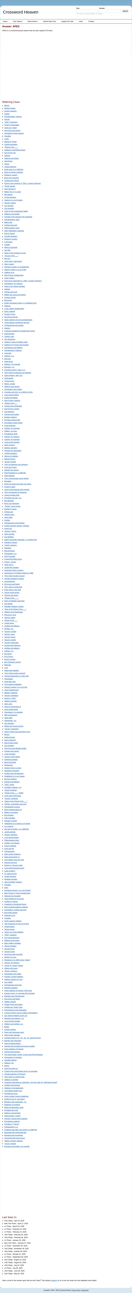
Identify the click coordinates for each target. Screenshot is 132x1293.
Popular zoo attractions (12, 451)
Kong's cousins (9, 659)
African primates (10, 946)
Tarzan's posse (9, 637)
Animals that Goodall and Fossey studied (19, 1046)
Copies (6, 114)
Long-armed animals (11, 442)
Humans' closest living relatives (15, 1119)
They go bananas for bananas (15, 492)
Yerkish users (9, 515)
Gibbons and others (11, 158)
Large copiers (9, 278)
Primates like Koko (11, 1110)
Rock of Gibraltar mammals (14, 601)
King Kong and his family (13, 954)
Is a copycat (8, 826)
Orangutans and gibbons (13, 348)
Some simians (9, 445)
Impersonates (9, 334)
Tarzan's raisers (10, 203)
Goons (6, 164)
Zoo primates (9, 746)
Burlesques (8, 765)
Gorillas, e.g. (9, 629)
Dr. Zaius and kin (10, 874)
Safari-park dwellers (11, 670)
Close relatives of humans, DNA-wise (18, 991)
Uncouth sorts (9, 949)
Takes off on (8, 565)
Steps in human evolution (13, 172)
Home (5, 21)
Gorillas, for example (12, 428)
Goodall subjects (10, 1060)
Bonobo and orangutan (12, 1041)
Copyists (7, 918)
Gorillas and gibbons (11, 626)
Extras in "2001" (10, 698)
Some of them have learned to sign (17, 732)
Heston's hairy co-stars (12, 768)
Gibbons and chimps (11, 387)
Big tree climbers (10, 779)
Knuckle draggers (10, 236)
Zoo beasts (8, 604)
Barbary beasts (10, 108)
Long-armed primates (12, 1021)
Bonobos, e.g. (9, 367)
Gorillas (7, 520)
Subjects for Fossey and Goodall (16, 345)
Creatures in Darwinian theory (15, 904)
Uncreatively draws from (13, 1091)
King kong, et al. (10, 615)
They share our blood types (14, 1077)
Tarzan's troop (9, 952)
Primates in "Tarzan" (11, 1124)
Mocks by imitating (11, 456)
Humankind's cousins (12, 807)
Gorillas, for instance (11, 843)
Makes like (8, 222)
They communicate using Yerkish (16, 478)
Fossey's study (9, 487)
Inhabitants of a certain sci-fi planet (17, 824)
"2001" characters (11, 122)
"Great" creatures (10, 971)
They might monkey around (14, 576)
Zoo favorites (9, 723)
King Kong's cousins (11, 409)
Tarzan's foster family (12, 757)
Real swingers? (10, 189)
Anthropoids (8, 378)
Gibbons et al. (9, 272)
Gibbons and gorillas (11, 214)
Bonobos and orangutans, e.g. (15, 1102)
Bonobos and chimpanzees (14, 996)
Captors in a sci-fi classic (13, 200)
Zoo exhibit (8, 982)
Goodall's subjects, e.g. (13, 787)
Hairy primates (9, 818)
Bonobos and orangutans (13, 1135)
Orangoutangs (9, 581)
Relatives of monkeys (12, 1105)
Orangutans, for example (13, 712)
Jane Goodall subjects (12, 1043)
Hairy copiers (9, 264)
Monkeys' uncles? (11, 175)
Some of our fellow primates (14, 286)
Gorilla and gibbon (11, 398)
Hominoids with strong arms (14, 1138)
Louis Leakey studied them (14, 309)
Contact (91, 21)
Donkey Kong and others (13, 1004)
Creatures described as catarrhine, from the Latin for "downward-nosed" (30, 1082)
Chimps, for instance (11, 437)
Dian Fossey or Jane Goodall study (17, 893)
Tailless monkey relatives (13, 1141)
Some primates (10, 426)
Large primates (9, 754)
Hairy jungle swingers (12, 1035)
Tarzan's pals (9, 336)
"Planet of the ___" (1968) (13, 793)
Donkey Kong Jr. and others (14, 1099)
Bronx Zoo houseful (11, 178)
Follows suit (8, 512)
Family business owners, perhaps (16, 526)
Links (81, 21)
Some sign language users (14, 1032)
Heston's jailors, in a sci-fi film (15, 270)
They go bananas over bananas (16, 465)
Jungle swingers (10, 167)
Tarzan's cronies (10, 632)
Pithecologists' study (11, 228)
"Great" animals (10, 1144)
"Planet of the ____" (11, 598)
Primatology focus (11, 1094)
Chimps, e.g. (9, 651)
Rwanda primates (10, 879)
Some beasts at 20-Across (14, 899)
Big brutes (8, 300)
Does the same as (11, 1068)
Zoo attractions (9, 339)
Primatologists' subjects (13, 117)
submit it (54, 1280)
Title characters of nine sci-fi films (16, 924)
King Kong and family (12, 999)
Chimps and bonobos (12, 1052)
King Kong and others (12, 131)
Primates (7, 885)
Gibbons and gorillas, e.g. (13, 1024)
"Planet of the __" (10, 403)
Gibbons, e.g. (9, 356)
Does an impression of (12, 707)
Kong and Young (10, 467)
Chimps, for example (12, 439)
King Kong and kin (11, 317)
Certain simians (10, 1030)
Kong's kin (8, 529)
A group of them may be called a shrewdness (21, 1013)
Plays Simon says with (12, 590)
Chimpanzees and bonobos (14, 523)
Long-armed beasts (11, 837)
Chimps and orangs (11, 751)
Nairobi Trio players (11, 470)
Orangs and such (10, 863)
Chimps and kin (10, 298)
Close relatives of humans (13, 1049)
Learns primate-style (11, 495)
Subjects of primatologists (13, 1088)
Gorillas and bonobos (12, 1085)
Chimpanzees (9, 851)
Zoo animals (8, 206)
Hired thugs (8, 362)
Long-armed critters (11, 395)
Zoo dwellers (9, 537)
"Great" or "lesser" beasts (13, 966)
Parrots (7, 119)
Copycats (7, 353)
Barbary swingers (10, 448)
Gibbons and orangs (11, 940)
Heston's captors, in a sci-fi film (15, 687)
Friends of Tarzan (10, 542)
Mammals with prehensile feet (15, 1133)
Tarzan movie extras (11, 593)
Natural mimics (9, 459)
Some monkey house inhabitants (16, 1096)
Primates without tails (12, 420)
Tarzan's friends (10, 462)
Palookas (7, 548)
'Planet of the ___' (11, 620)
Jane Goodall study (11, 690)
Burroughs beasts (10, 913)
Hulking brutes (9, 737)
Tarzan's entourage (11, 643)
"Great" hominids (10, 790)
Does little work (10, 682)
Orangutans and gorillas (13, 389)
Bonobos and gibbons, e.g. (14, 1018)
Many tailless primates (12, 943)
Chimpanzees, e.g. (11, 1127)
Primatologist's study (12, 220)
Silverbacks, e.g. (10, 721)
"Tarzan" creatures (11, 799)
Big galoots (8, 195)
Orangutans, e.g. (10, 554)
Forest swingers (10, 197)
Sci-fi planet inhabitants (13, 684)
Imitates (7, 289)
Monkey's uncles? (11, 239)
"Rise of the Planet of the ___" (15, 609)
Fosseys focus (10, 562)
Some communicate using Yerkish (16, 490)
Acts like (7, 250)
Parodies (7, 136)
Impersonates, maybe (12, 1116)
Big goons (8, 654)
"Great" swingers (10, 545)
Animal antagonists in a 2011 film (16, 676)
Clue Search (17, 21)
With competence (10, 715)
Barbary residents (10, 693)
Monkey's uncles (10, 509)
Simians (7, 156)
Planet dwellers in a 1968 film (15, 473)
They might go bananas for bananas (17, 373)
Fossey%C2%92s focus (13, 559)
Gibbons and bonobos (12, 1113)
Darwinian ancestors (11, 771)
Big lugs (7, 259)
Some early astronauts (12, 796)
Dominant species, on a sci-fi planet (17, 890)
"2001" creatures (10, 935)
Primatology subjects (12, 1121)
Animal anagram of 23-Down (14, 1074)
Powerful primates (11, 760)
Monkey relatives (10, 417)
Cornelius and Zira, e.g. (13, 498)
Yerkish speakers (10, 453)
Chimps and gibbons (11, 782)
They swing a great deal (13, 587)
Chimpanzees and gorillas (13, 325)
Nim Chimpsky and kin (12, 662)
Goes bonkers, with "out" (13, 375)
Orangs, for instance (11, 963)
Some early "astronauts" (13, 261)
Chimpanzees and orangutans (15, 1010)
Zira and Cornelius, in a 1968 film (16, 829)
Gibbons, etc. (9, 1063)
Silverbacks (8, 679)
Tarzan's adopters (10, 835)
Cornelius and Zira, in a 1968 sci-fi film (18, 392)
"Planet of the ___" (11, 147)
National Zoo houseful (12, 896)
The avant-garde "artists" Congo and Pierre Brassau (23, 1055)
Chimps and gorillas (11, 414)
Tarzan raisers (9, 929)
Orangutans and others (12, 974)
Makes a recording (11, 812)
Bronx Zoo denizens (11, 503)
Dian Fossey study (11, 743)
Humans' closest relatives (13, 977)
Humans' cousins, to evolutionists (16, 267)
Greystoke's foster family (13, 423)
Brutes (6, 1027)
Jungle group (9, 623)
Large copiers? (9, 871)
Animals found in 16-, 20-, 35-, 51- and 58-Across (22, 1038)
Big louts (7, 359)
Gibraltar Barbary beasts (13, 606)
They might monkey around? (14, 673)
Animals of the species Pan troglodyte (18, 217)
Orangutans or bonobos (13, 1057)
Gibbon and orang (11, 968)
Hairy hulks (8, 517)
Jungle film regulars (11, 567)
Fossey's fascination (11, 125)
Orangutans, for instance (13, 284)
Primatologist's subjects (13, 350)
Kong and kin (9, 849)
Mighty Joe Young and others (15, 295)
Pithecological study (11, 840)
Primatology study (11, 434)
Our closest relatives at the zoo (15, 1016)
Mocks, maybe (9, 384)
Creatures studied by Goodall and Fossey (19, 331)
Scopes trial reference (12, 645)
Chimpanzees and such (13, 985)
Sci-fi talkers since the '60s (14, 860)
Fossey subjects (10, 846)
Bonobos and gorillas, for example (16, 1146)
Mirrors (6, 734)
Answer (102, 8)
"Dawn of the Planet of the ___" (16, 801)
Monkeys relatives (11, 988)
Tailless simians (10, 1002)
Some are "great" (10, 128)
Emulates (7, 481)
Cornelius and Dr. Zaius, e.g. (14, 370)
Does (6, 888)
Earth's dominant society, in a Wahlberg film (20, 303)
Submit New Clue (49, 21)
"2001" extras (9, 785)
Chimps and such (10, 292)
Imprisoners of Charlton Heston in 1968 (18, 573)
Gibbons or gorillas (11, 1080)
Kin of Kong (8, 657)
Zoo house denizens (11, 938)
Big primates (9, 815)
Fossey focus (9, 381)
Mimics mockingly (10, 247)
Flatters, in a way (10, 431)
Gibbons (7, 306)
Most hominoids (10, 762)
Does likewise (9, 476)
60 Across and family (12, 584)
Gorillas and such (10, 225)
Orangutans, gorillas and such (15, 910)
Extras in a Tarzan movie (13, 865)
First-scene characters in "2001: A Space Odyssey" (23, 281)
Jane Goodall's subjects (13, 882)
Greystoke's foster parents (14, 133)
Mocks (6, 1066)
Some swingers (10, 740)
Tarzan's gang (9, 634)
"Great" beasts (9, 186)
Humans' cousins (10, 821)
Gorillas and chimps (11, 181)
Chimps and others (11, 595)
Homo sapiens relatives (13, 921)
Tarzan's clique (9, 618)
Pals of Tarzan (9, 233)
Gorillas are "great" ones (13, 1007)
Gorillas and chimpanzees (13, 773)
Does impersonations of (13, 810)
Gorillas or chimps (11, 901)
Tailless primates (10, 701)
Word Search (32, 21)
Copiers (7, 245)
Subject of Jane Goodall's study (16, 342)
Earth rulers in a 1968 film (13, 169)
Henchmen (8, 161)
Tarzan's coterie (10, 640)
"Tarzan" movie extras (12, 506)
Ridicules (7, 665)
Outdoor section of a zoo (13, 979)
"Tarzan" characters (11, 729)
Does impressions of (11, 857)
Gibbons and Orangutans (13, 612)
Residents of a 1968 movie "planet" (17, 960)
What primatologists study (13, 1107)
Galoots (7, 328)
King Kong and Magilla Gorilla (15, 748)
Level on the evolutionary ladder (16, 211)
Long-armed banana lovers (14, 868)
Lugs (6, 668)
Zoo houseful (9, 208)
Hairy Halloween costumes (14, 231)
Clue (77, 8)
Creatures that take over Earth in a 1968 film (20, 1130)
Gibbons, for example (12, 364)
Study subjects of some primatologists (18, 320)
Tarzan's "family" (10, 531)
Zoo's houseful (9, 556)
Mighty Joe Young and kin (13, 726)
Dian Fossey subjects (12, 400)
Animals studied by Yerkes (14, 579)
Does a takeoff (9, 311)
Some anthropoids (11, 709)
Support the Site (67, 21)
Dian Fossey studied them (14, 275)
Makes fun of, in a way (12, 192)
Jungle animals (9, 832)
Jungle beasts (9, 927)
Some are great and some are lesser (17, 484)
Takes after (8, 718)
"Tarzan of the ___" (11, 256)
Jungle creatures (10, 111)
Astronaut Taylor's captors (13, 570)
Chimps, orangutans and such (15, 804)
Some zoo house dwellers (13, 932)
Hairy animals (9, 534)
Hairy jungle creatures (12, 854)
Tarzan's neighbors (11, 696)
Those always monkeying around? (17, 323)
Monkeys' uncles (10, 142)
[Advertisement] (32, 67)
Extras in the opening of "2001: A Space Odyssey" (22, 183)
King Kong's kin (10, 153)
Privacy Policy (76, 1290)
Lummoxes (8, 242)
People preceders (10, 144)
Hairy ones (8, 704)
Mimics (6, 105)
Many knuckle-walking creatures (16, 907)
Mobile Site (85, 1290)
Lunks (6, 139)
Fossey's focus (9, 314)
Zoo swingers (9, 412)
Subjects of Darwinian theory (15, 150)
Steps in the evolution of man (15, 253)
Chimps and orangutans (13, 406)
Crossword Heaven (20, 12)
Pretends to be (9, 915)
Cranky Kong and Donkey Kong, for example (20, 1071)
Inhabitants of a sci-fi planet (14, 776)
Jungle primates (10, 876)
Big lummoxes (9, 551)
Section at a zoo (10, 957)
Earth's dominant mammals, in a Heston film (20, 540)
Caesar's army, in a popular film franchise (19, 993)
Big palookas (9, 501)
